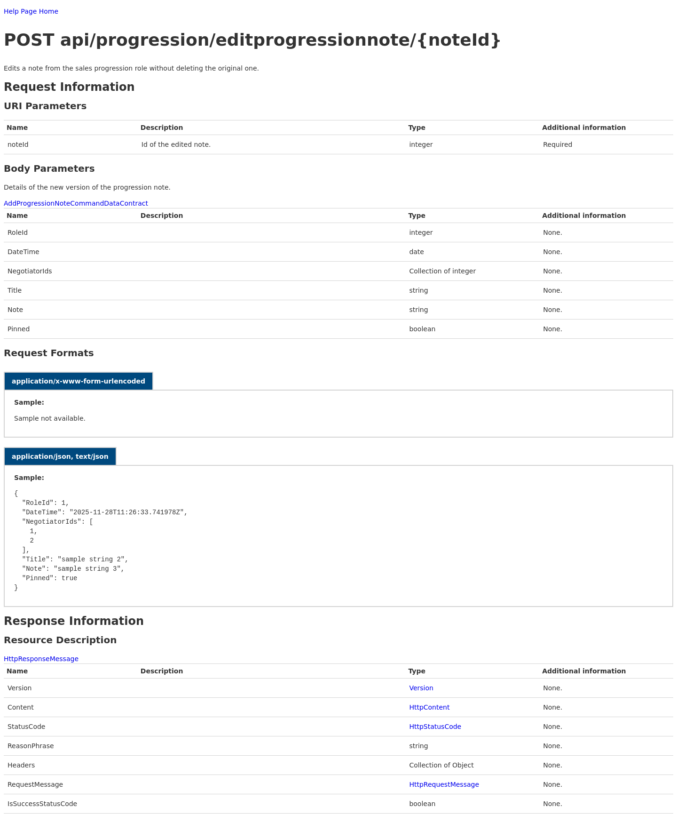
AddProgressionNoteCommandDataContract (76, 203)
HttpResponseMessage (41, 659)
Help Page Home (31, 11)
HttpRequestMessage (444, 784)
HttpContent (429, 707)
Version (421, 688)
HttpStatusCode (435, 726)
